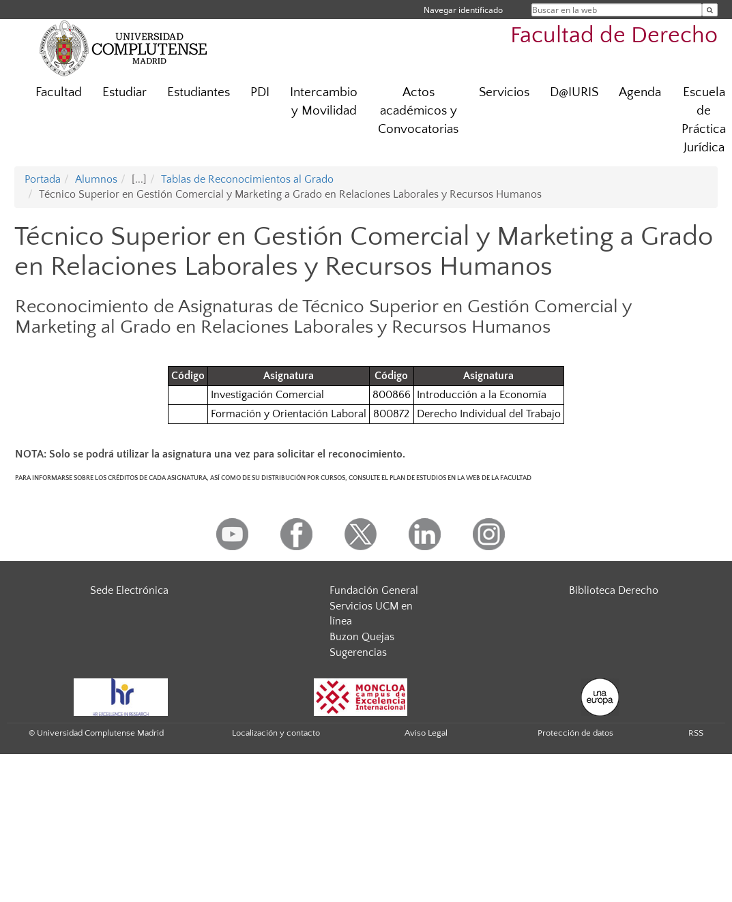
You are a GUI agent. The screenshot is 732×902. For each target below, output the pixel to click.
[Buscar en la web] (710, 9)
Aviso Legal (426, 733)
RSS (695, 733)
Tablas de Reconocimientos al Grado (247, 179)
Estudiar (124, 92)
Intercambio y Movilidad (323, 101)
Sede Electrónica (129, 590)
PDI (259, 92)
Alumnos (96, 179)
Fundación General (374, 590)
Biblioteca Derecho (613, 590)
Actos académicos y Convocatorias (418, 110)
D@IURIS (574, 92)
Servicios (504, 92)
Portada (43, 179)
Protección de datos (575, 733)
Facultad (58, 92)
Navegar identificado (463, 10)
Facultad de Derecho (614, 35)
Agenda (640, 92)
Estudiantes (198, 92)
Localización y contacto (276, 733)
